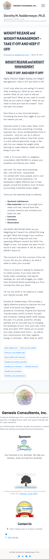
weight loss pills (31, 366)
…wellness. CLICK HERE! (28, 494)
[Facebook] (19, 556)
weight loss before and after (16, 362)
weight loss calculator (13, 366)
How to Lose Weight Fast (15, 352)
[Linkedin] (30, 556)
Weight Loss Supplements (15, 376)
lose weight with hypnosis (15, 357)
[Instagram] (26, 556)
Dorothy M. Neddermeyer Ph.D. (17, 55)
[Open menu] (43, 5)
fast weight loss (11, 348)
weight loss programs (13, 371)
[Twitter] (22, 556)
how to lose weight (28, 348)
